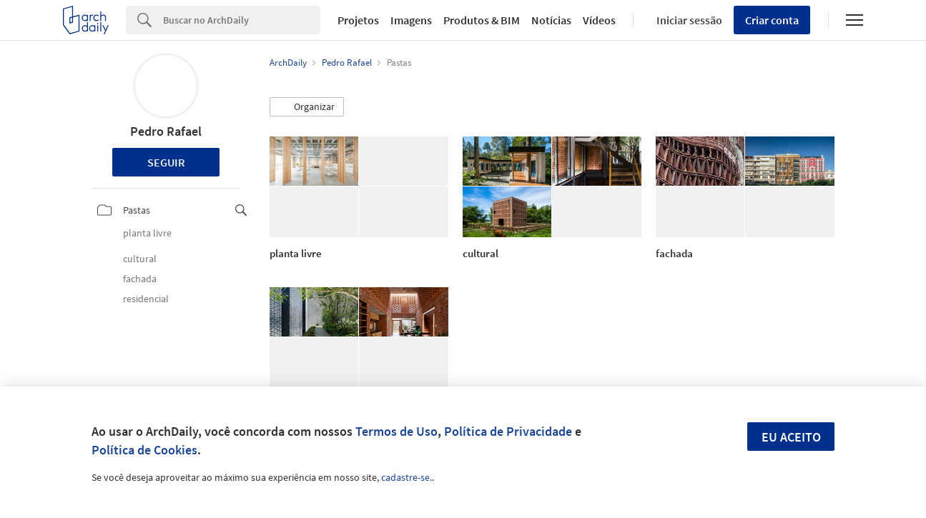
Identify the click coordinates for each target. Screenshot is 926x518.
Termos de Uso (396, 431)
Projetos (358, 20)
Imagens (411, 20)
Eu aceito (791, 437)
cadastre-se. (406, 477)
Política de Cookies (144, 450)
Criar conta (772, 20)
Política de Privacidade (508, 431)
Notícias (551, 20)
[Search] (241, 20)
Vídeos (599, 20)
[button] (307, 107)
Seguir (166, 162)
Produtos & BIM (481, 20)
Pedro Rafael (166, 131)
